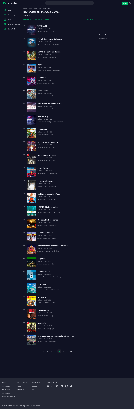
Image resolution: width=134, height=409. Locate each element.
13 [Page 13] (63, 351)
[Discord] (57, 386)
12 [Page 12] (59, 351)
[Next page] (75, 351)
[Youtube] (48, 386)
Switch (30, 8)
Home (25, 8)
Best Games (37, 8)
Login (125, 3)
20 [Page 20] (71, 351)
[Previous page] (43, 351)
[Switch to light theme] (130, 3)
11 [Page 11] (55, 351)
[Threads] (52, 386)
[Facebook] (62, 386)
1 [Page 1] (47, 351)
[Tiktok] (71, 386)
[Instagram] (66, 386)
